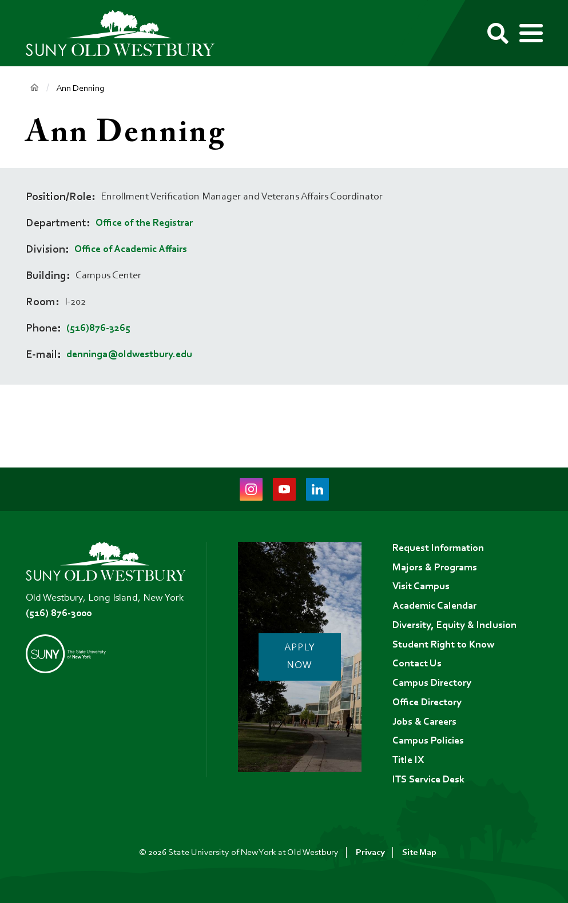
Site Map (419, 852)
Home (34, 87)
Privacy (370, 852)
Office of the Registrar (144, 223)
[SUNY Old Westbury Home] (126, 33)
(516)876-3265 (98, 328)
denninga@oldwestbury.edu (129, 355)
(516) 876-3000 (59, 614)
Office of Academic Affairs (130, 250)
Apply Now (299, 657)
